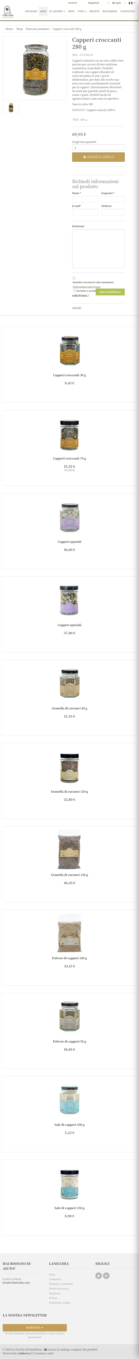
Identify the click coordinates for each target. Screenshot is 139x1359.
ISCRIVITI (34, 1327)
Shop (43, 11)
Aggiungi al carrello (98, 157)
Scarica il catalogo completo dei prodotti (72, 1349)
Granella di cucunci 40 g (69, 708)
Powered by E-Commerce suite (28, 1353)
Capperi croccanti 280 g (67, 29)
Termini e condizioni (61, 1284)
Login (117, 2)
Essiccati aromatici (37, 29)
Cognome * (108, 193)
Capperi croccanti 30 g (69, 375)
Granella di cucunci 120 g (69, 792)
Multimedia (109, 11)
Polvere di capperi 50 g (69, 1041)
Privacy (53, 1298)
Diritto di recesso (59, 1288)
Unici (82, 11)
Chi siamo (31, 11)
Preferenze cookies (60, 1303)
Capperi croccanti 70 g (69, 458)
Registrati (93, 2)
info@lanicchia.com (16, 1282)
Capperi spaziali (69, 542)
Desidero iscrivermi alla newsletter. (93, 282)
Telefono (106, 206)
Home (9, 29)
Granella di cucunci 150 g (69, 875)
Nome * (76, 193)
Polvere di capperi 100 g (69, 958)
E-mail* (76, 206)
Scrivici (72, 2)
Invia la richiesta (110, 292)
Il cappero (57, 11)
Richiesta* (78, 226)
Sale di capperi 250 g (69, 1208)
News (71, 11)
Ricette (94, 11)
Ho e (87, 290)
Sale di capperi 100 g (69, 1125)
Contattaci (127, 11)
